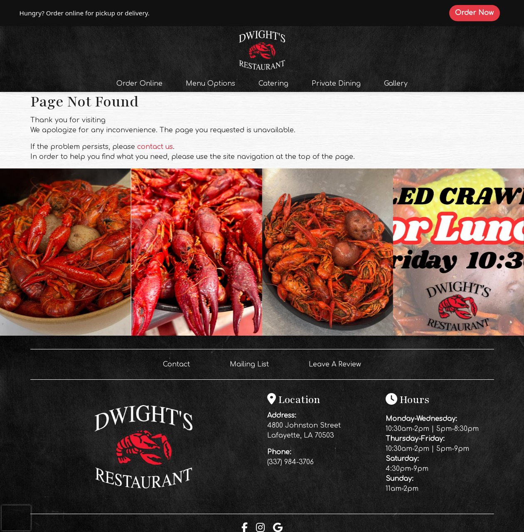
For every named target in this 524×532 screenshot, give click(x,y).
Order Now (477, 12)
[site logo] (262, 49)
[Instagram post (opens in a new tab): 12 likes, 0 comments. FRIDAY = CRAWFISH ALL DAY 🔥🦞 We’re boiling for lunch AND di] (196, 333)
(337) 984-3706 (290, 462)
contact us (155, 147)
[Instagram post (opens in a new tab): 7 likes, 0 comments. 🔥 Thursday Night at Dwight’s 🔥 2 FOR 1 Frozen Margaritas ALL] (327, 333)
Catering (273, 83)
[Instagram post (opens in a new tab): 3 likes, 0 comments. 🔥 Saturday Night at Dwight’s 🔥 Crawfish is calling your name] (65, 333)
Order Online (141, 82)
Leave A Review (338, 363)
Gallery (396, 83)
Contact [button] (180, 363)
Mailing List (249, 364)
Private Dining (336, 83)
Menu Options (210, 83)
